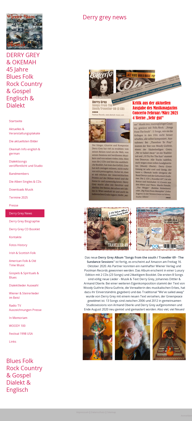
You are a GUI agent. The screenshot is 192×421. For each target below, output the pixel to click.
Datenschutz (98, 412)
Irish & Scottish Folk (22, 253)
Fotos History (18, 245)
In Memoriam (18, 318)
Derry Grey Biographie (24, 221)
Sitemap (111, 412)
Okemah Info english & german (24, 151)
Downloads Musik (21, 189)
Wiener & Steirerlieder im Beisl (24, 295)
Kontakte (15, 237)
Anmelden (186, 415)
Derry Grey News (20, 213)
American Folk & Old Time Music (22, 263)
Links (12, 342)
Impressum (82, 412)
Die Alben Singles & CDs (25, 182)
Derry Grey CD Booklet (24, 229)
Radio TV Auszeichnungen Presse (25, 308)
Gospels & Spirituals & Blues (24, 275)
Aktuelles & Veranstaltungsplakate (24, 131)
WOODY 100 (17, 326)
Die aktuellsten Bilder (23, 141)
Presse (13, 205)
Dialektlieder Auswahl (23, 285)
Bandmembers (19, 174)
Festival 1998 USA (21, 334)
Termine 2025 (18, 197)
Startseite (15, 121)
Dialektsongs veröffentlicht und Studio (26, 163)
